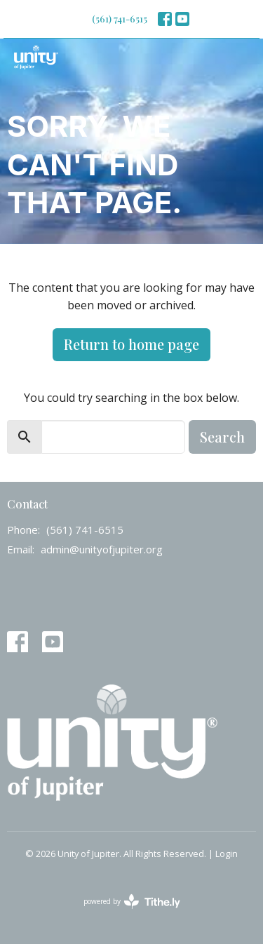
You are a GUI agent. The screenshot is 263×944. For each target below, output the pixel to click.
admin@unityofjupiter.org (102, 549)
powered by (131, 901)
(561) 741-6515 (119, 19)
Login (226, 853)
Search (222, 436)
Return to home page (131, 344)
